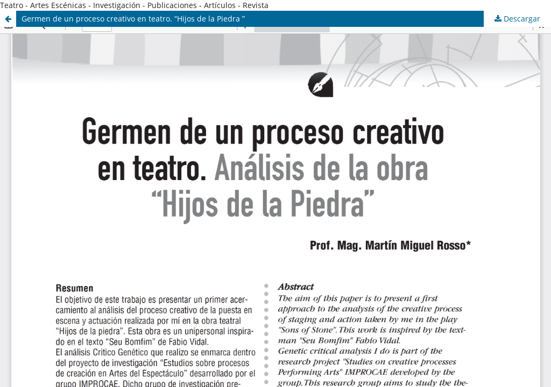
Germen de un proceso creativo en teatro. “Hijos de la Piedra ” (133, 18)
